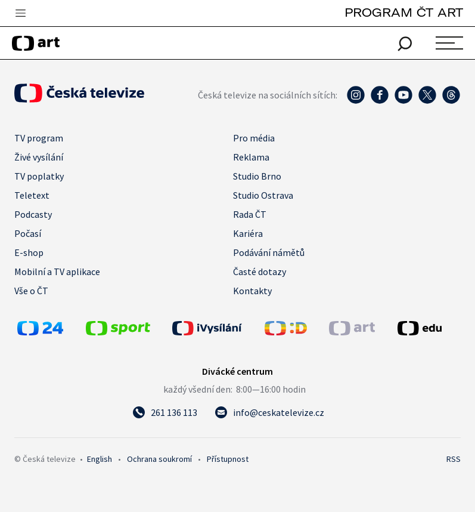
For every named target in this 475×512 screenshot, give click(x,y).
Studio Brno (257, 176)
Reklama (251, 157)
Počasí (27, 233)
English (99, 459)
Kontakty (252, 291)
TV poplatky (39, 176)
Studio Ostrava (263, 195)
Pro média (254, 138)
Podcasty (33, 214)
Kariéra (248, 233)
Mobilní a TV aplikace (57, 271)
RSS (453, 459)
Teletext (31, 195)
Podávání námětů (269, 252)
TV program (38, 138)
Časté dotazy (259, 271)
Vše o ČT (31, 291)
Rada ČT (249, 214)
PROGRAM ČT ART (403, 12)
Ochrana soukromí (159, 459)
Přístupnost (228, 459)
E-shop (29, 252)
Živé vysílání (38, 157)
